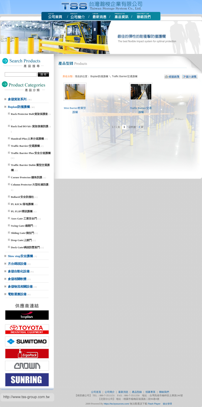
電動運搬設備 (19, 294)
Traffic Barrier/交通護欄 (25, 145)
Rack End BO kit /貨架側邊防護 (29, 126)
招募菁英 (150, 392)
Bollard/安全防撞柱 (22, 196)
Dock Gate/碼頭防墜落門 (25, 247)
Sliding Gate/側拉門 (22, 232)
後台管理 (167, 403)
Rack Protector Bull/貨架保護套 (29, 113)
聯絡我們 (164, 392)
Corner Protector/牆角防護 (26, 177)
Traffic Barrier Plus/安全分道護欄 (30, 153)
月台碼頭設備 (19, 263)
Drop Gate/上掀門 (21, 240)
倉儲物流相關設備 (22, 286)
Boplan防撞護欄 (21, 106)
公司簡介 (110, 392)
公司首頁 (96, 392)
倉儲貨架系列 (20, 99)
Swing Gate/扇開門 (22, 225)
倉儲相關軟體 (19, 279)
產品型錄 (137, 392)
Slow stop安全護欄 (22, 256)
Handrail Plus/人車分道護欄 (27, 138)
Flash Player (154, 403)
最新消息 (123, 392)
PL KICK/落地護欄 (22, 204)
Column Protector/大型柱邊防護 (29, 184)
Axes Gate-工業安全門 (24, 218)
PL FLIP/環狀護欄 (21, 211)
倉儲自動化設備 (21, 271)
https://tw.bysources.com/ (116, 403)
